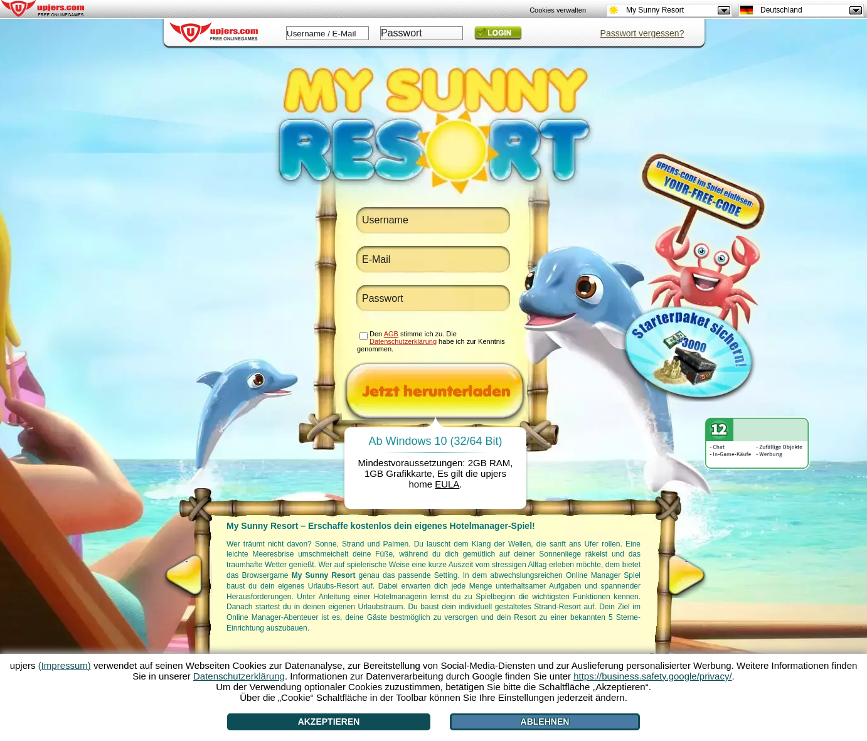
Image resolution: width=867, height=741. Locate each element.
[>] (686, 575)
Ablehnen (545, 722)
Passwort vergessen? (642, 33)
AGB (391, 334)
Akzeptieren (329, 722)
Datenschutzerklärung (403, 341)
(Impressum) (64, 665)
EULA (447, 484)
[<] (186, 575)
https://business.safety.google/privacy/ (652, 676)
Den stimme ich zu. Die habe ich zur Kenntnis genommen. (431, 341)
